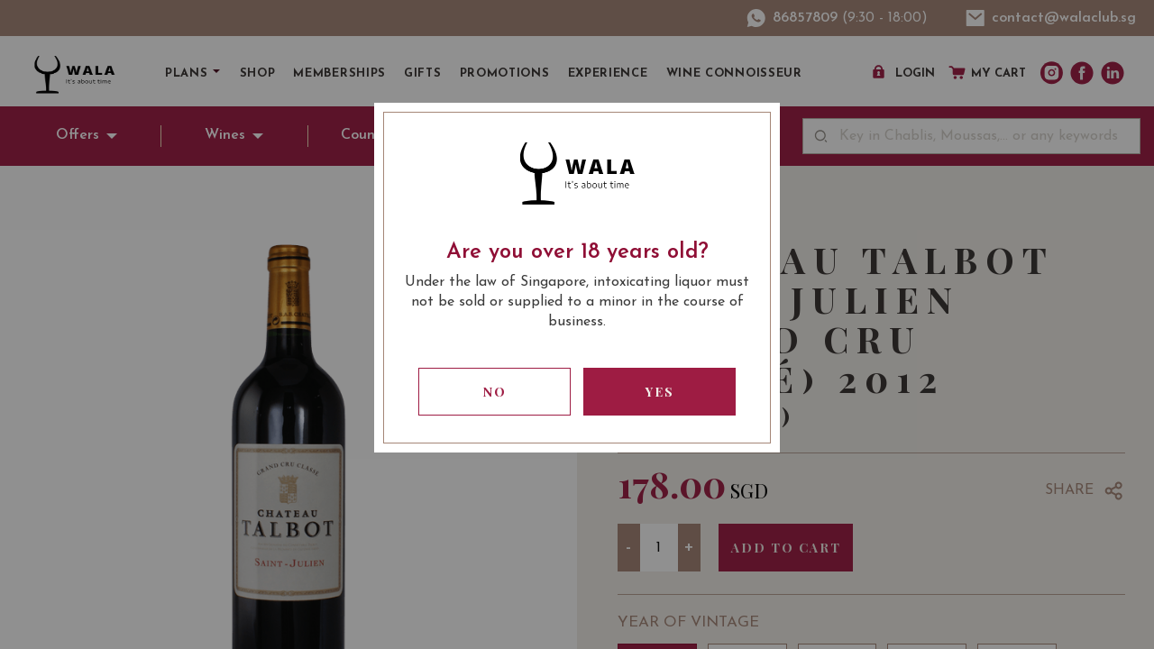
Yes (660, 391)
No (495, 391)
